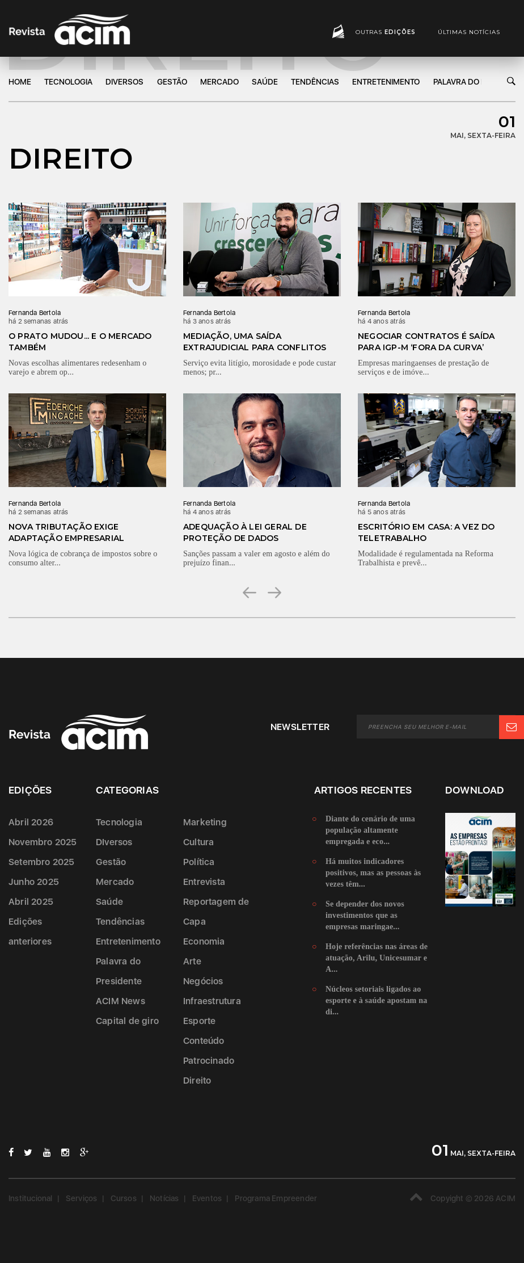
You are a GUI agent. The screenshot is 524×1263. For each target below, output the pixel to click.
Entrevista (204, 881)
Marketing (205, 822)
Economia (204, 941)
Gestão (172, 81)
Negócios (203, 981)
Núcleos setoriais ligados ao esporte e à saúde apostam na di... (376, 1000)
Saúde (265, 81)
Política (199, 862)
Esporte (199, 1021)
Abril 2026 (31, 822)
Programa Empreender (276, 1198)
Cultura (198, 842)
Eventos (207, 1198)
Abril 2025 (31, 901)
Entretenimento (386, 81)
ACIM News (120, 1001)
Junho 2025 (34, 881)
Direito (197, 1080)
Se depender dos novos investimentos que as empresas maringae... (365, 915)
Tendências (315, 81)
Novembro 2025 (43, 842)
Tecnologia (68, 81)
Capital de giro (127, 1021)
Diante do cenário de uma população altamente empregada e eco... (370, 830)
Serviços (82, 1198)
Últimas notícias (469, 32)
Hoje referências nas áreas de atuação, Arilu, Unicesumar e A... (377, 958)
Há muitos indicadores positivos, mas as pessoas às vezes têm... (373, 872)
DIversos (124, 81)
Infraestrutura (212, 1001)
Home (20, 81)
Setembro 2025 (42, 862)
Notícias (164, 1198)
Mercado (219, 81)
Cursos (124, 1198)
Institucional (31, 1198)
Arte (192, 961)
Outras (386, 32)
